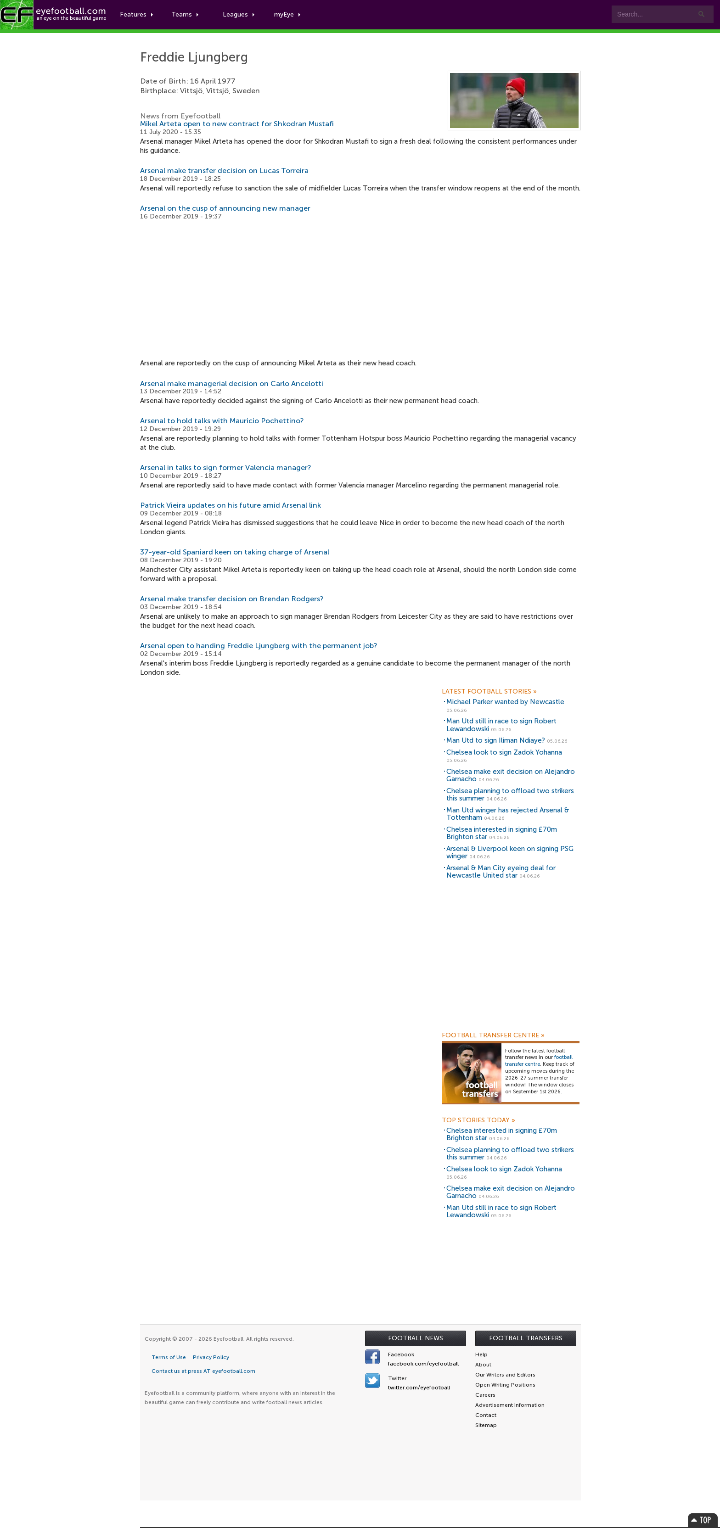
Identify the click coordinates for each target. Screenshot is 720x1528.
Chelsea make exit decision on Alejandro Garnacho (510, 775)
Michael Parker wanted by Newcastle (505, 702)
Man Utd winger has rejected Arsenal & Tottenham (507, 814)
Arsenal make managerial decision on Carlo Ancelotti (231, 383)
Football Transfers (525, 1338)
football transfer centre (539, 1060)
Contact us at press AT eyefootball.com (203, 1371)
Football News (415, 1338)
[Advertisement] (360, 289)
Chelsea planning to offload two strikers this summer (510, 795)
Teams (184, 14)
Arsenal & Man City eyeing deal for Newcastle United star (501, 872)
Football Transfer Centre (493, 1035)
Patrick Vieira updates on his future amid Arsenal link (230, 505)
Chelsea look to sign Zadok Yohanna (504, 752)
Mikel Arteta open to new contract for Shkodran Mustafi (237, 123)
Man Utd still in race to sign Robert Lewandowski (501, 725)
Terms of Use (169, 1357)
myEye (287, 14)
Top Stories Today (478, 1120)
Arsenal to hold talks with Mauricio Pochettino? (222, 420)
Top (703, 1520)
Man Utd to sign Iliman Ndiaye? (495, 740)
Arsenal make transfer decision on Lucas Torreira (224, 170)
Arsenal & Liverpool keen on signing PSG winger (510, 853)
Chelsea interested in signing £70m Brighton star (501, 833)
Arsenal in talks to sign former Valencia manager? (225, 467)
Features (136, 14)
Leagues (238, 14)
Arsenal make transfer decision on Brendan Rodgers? (232, 598)
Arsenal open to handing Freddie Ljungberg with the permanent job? (258, 645)
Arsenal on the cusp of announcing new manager (225, 208)
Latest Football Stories (489, 691)
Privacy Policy (211, 1357)
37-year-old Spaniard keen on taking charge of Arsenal (234, 552)
